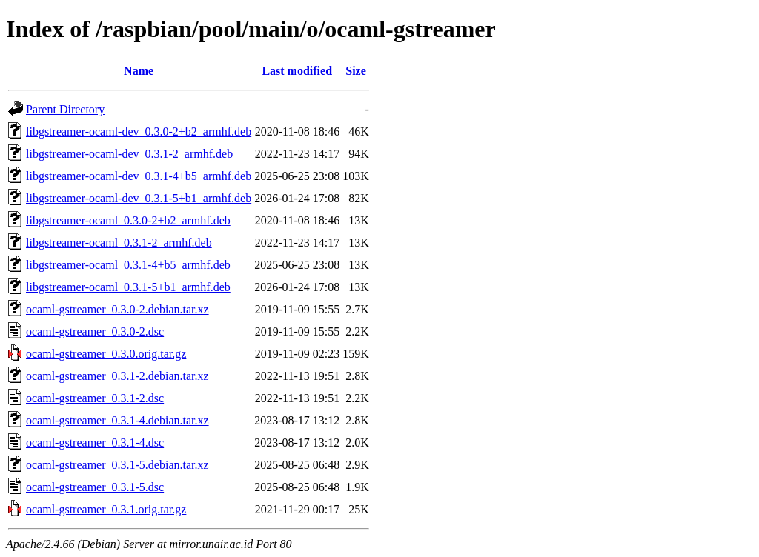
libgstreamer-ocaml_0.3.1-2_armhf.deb (119, 242)
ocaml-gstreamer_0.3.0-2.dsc (95, 331)
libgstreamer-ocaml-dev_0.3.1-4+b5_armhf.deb (138, 176)
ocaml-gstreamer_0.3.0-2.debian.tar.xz (117, 309)
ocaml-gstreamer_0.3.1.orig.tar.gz (106, 509)
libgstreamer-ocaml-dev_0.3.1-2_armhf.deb (129, 153)
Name (138, 70)
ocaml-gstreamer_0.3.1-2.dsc (95, 398)
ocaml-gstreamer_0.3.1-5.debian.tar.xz (117, 464)
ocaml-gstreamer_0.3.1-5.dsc (95, 487)
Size (355, 70)
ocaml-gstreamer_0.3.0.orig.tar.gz (106, 353)
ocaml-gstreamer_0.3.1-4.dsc (95, 442)
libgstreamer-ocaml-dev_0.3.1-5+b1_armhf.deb (138, 198)
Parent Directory (65, 109)
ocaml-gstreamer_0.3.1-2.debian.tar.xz (117, 376)
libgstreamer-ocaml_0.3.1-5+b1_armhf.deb (128, 287)
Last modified (297, 70)
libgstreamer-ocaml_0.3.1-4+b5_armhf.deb (128, 265)
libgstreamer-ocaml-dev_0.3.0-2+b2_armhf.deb (138, 131)
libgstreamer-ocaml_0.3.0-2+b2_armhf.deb (128, 220)
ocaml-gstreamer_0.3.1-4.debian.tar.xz (117, 420)
